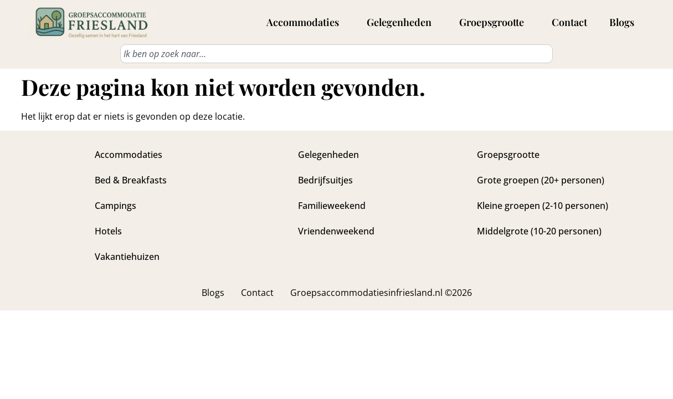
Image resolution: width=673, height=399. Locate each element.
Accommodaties (305, 22)
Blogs (621, 22)
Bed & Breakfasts (131, 180)
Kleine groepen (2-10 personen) (542, 206)
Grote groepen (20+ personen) (540, 180)
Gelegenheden (402, 22)
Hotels (108, 231)
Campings (115, 206)
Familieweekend (332, 206)
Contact (569, 22)
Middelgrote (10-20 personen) (539, 231)
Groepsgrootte (494, 22)
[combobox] (336, 53)
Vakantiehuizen (127, 256)
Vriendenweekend (336, 231)
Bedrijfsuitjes (325, 180)
